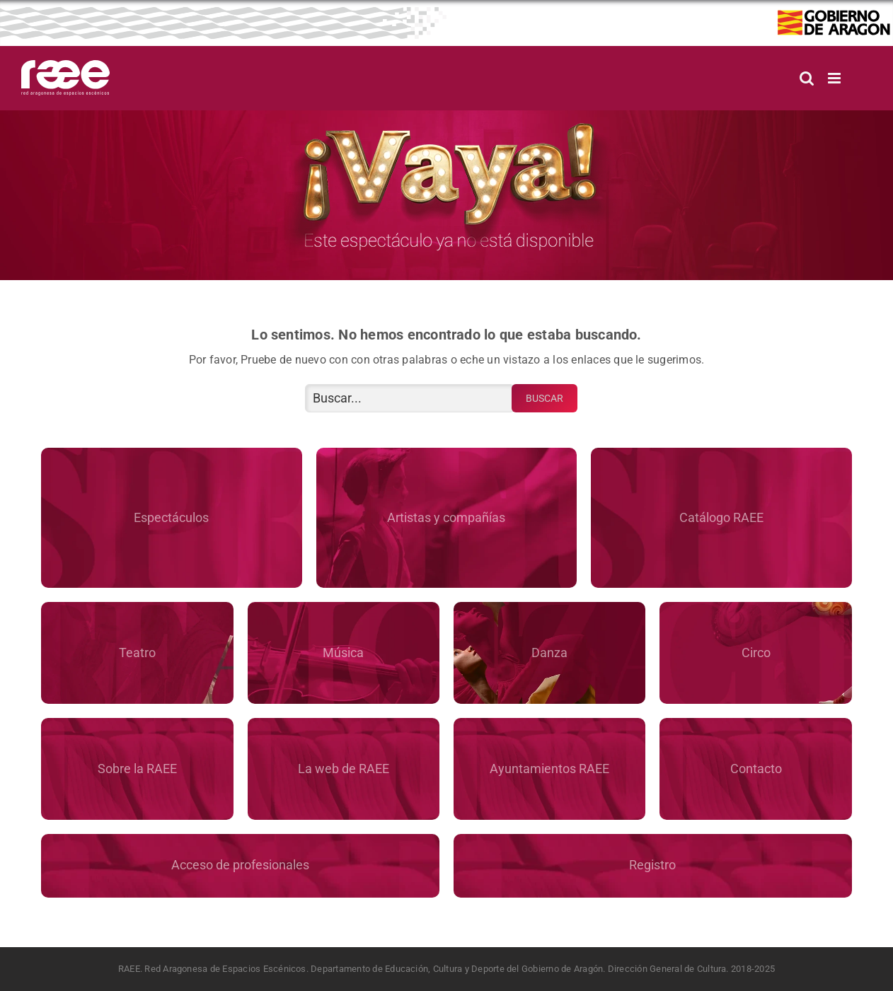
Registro (652, 864)
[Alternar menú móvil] (835, 78)
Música (343, 652)
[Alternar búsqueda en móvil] (807, 78)
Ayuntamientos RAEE (549, 768)
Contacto (756, 768)
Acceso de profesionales (240, 864)
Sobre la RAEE (137, 768)
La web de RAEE (343, 768)
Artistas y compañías (446, 517)
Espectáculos (171, 517)
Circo (756, 652)
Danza (549, 652)
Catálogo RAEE (721, 517)
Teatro (137, 652)
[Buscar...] (409, 398)
